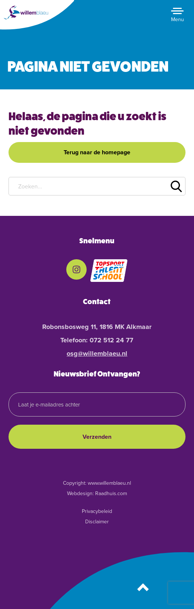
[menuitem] (76, 270)
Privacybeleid (97, 511)
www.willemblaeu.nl (109, 483)
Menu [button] (177, 19)
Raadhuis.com (111, 493)
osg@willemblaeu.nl (97, 353)
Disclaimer (97, 522)
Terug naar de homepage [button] (97, 152)
